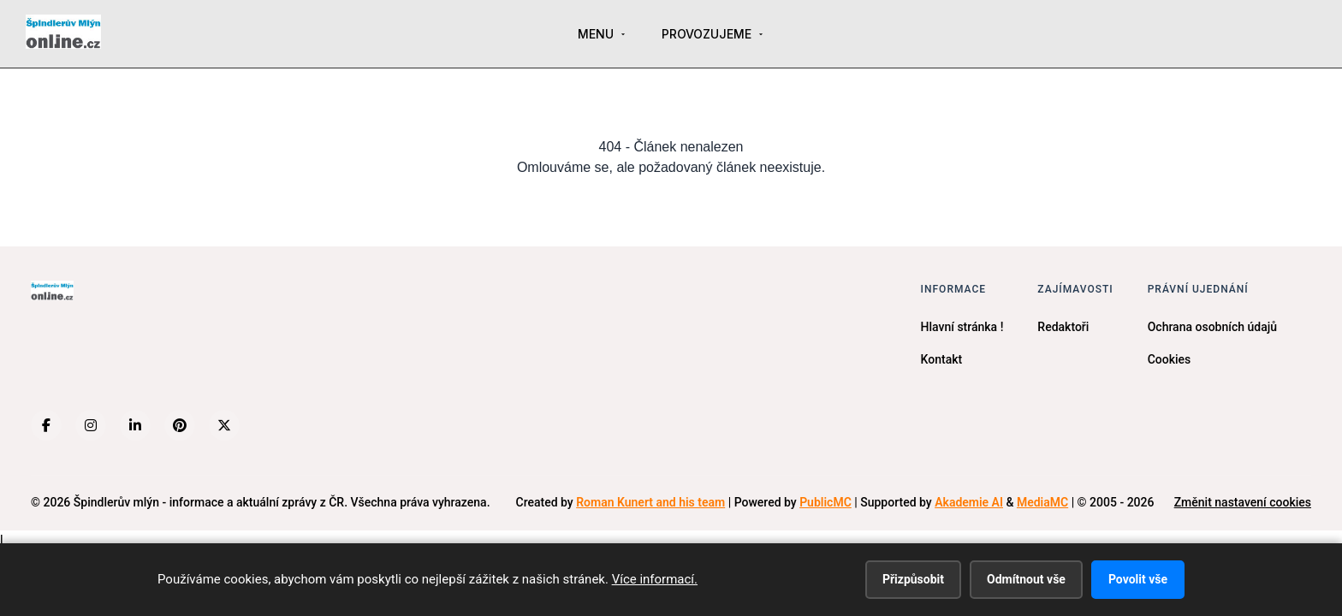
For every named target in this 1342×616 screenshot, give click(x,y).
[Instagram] (90, 425)
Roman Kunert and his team (650, 502)
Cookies (1169, 359)
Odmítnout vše (1026, 579)
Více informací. (655, 579)
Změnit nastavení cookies (1242, 502)
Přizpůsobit (913, 579)
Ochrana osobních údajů (1212, 327)
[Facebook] (46, 425)
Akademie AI (969, 502)
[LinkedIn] (135, 425)
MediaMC (1042, 502)
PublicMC (825, 502)
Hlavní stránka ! (962, 327)
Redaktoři (1063, 327)
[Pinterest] (179, 425)
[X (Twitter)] (224, 425)
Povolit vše (1137, 579)
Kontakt (942, 359)
